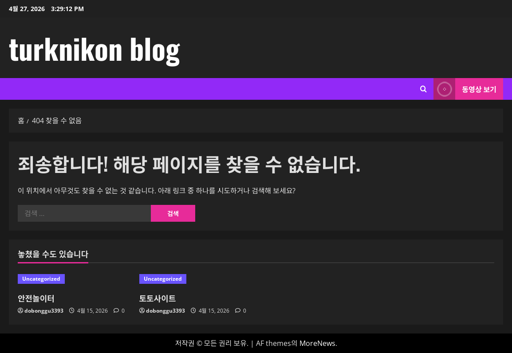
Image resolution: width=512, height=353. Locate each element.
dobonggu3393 (43, 310)
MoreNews (317, 343)
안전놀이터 (36, 298)
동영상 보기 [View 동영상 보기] (464, 89)
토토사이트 (157, 298)
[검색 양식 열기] (423, 89)
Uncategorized (41, 278)
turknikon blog (94, 48)
